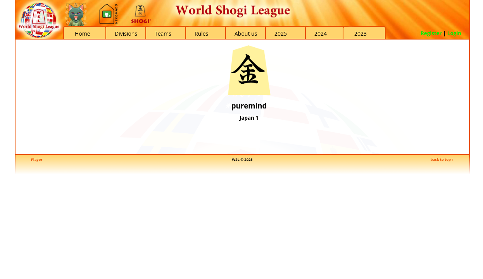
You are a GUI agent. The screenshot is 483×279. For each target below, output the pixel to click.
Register (431, 33)
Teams (163, 33)
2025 (280, 33)
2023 (360, 33)
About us (246, 33)
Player (36, 159)
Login (454, 33)
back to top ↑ (442, 159)
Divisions (126, 33)
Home (82, 33)
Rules (201, 33)
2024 (320, 33)
